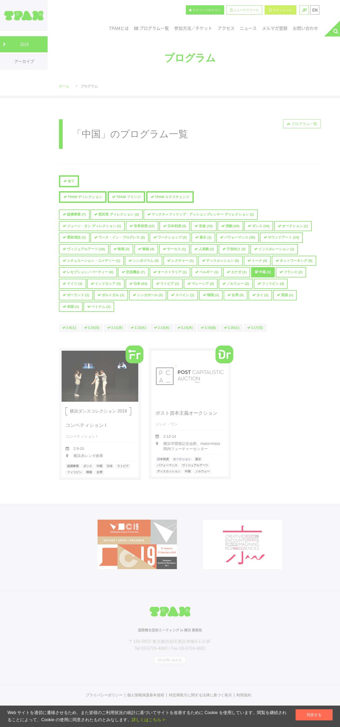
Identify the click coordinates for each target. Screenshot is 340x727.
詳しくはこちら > (148, 719)
